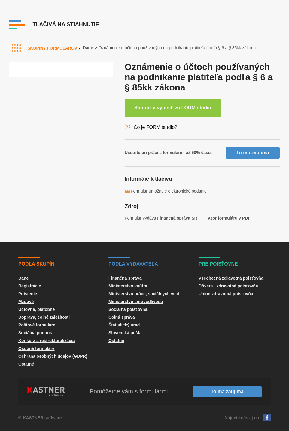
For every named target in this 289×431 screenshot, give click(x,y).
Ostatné (26, 364)
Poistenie (27, 293)
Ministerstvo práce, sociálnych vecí (143, 293)
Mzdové (26, 301)
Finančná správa (125, 278)
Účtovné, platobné (36, 309)
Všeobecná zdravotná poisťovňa (231, 278)
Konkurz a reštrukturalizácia (46, 340)
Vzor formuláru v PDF (229, 218)
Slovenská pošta (125, 332)
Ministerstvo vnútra (127, 286)
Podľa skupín (36, 263)
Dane (88, 47)
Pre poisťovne (218, 263)
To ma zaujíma (252, 152)
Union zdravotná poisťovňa (226, 293)
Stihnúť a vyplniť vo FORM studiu (172, 107)
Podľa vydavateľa (133, 263)
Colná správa (121, 317)
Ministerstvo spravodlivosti (135, 301)
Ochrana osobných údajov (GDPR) (52, 356)
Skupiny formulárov (52, 48)
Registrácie (29, 286)
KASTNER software (42, 417)
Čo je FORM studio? (155, 127)
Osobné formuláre (36, 348)
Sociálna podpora (35, 332)
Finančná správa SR (177, 218)
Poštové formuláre (36, 325)
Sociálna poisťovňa (128, 309)
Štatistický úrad (124, 325)
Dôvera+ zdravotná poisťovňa (228, 286)
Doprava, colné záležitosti (44, 317)
